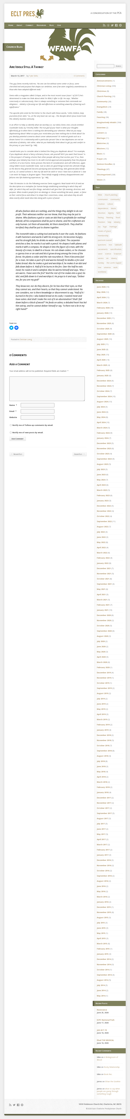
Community (102, 101)
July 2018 (101, 761)
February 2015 (103, 949)
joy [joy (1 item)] (99, 226)
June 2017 (101, 829)
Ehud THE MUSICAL (105, 1040)
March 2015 (102, 943)
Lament (100, 133)
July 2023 (101, 469)
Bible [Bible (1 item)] (100, 195)
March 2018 (102, 782)
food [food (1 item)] (118, 217)
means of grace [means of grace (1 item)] (104, 231)
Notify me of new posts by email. (27, 432)
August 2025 (102, 339)
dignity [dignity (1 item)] (111, 213)
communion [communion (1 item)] (103, 199)
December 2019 (104, 672)
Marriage (101, 138)
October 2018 (103, 745)
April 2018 (101, 777)
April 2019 (101, 714)
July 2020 (101, 641)
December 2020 (104, 615)
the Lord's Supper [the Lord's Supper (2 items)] (114, 263)
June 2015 (101, 928)
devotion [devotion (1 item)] (101, 213)
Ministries (101, 143)
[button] (65, 44)
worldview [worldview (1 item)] (102, 272)
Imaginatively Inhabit (106, 122)
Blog (51, 25)
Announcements (104, 81)
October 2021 (103, 579)
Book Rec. (108, 1074)
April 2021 (101, 594)
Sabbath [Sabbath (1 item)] (118, 245)
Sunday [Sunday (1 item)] (101, 263)
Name (13, 405)
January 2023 (102, 500)
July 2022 (101, 532)
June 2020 (101, 646)
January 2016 (102, 902)
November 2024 (104, 386)
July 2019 (101, 698)
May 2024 (101, 417)
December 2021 (104, 568)
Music (99, 153)
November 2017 (104, 803)
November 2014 (104, 964)
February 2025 (103, 370)
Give (59, 25)
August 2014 (102, 980)
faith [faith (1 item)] (118, 213)
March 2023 (102, 490)
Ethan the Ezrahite (112, 1081)
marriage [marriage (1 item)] (113, 226)
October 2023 (103, 453)
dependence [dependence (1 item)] (103, 208)
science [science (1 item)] (108, 253)
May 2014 (101, 996)
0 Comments (71, 75)
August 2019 (102, 693)
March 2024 (102, 427)
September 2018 (104, 751)
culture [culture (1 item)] (110, 204)
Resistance (102, 1010)
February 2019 (103, 724)
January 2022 (102, 563)
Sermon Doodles (104, 164)
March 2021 (102, 599)
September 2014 (104, 975)
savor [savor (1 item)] (100, 253)
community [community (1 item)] (115, 199)
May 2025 (101, 354)
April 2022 (101, 547)
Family (100, 112)
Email (12, 411)
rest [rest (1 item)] (110, 245)
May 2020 (101, 651)
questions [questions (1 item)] (102, 245)
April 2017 (101, 839)
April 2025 (101, 360)
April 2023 (101, 485)
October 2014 (103, 969)
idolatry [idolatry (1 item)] (117, 222)
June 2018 (101, 766)
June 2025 (101, 349)
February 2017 (103, 850)
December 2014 (104, 959)
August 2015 (102, 917)
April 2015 (101, 938)
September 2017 (104, 813)
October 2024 (103, 391)
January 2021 (102, 610)
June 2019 (101, 704)
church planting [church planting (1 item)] (111, 195)
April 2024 (101, 422)
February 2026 (103, 308)
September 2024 (104, 396)
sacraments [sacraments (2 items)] (103, 249)
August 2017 (102, 818)
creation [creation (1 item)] (101, 204)
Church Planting (104, 96)
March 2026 (102, 302)
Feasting (101, 117)
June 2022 (101, 537)
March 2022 (102, 552)
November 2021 (104, 573)
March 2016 (102, 897)
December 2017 (104, 797)
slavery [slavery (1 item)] (114, 258)
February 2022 (103, 558)
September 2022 (104, 521)
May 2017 (101, 834)
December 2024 (104, 381)
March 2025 (102, 365)
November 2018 (104, 740)
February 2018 (103, 787)
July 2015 (101, 922)
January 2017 (102, 855)
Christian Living (25, 339)
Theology (101, 169)
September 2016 (104, 876)
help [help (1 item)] (109, 222)
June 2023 (101, 474)
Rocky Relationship (112, 1067)
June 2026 (101, 287)
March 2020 (102, 662)
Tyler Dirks (33, 76)
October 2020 (103, 625)
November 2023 (104, 448)
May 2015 (101, 933)
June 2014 (101, 990)
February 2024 (103, 433)
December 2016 (104, 860)
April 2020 (101, 657)
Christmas (101, 91)
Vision (99, 180)
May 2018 (101, 771)
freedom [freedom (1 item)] (101, 222)
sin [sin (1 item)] (107, 258)
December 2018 (104, 735)
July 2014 (101, 985)
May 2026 (101, 292)
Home (10, 25)
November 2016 (104, 865)
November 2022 (104, 511)
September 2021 (104, 584)
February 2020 (103, 667)
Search (118, 66)
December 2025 (104, 318)
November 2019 (104, 678)
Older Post (79, 454)
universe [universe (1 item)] (107, 267)
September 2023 (104, 459)
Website (13, 417)
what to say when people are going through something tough (108, 1091)
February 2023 (103, 495)
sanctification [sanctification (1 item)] (115, 249)
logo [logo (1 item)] (105, 226)
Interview (101, 127)
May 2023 (101, 480)
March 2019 (102, 719)
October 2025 (103, 328)
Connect (29, 25)
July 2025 (101, 344)
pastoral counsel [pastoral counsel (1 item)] (105, 240)
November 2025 (104, 323)
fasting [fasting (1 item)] (101, 217)
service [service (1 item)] (101, 258)
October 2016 (103, 870)
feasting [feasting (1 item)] (109, 217)
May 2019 (101, 709)
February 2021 (103, 605)
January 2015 (102, 954)
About (19, 25)
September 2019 (104, 688)
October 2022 (103, 516)
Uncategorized (104, 174)
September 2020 (104, 631)
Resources (41, 25)
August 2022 (102, 526)
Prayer (100, 159)
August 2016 (102, 881)
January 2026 (102, 313)
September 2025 (104, 334)
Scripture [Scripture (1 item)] (117, 253)
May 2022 (101, 542)
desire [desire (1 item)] (113, 208)
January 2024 (102, 438)
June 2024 (101, 412)
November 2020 (104, 620)
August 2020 (102, 636)
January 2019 (102, 730)
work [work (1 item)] (115, 267)
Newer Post (16, 454)
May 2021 (101, 589)
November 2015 (104, 912)
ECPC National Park (105, 1020)
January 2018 (102, 792)
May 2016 (101, 891)
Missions (101, 148)
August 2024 (102, 401)
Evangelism (102, 107)
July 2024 (101, 407)
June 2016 (101, 886)
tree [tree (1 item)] (99, 267)
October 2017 (103, 808)
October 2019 (103, 683)
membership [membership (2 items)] (103, 235)
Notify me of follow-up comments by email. (32, 425)
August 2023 (102, 464)
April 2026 (101, 297)
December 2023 (104, 443)
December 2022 (104, 506)
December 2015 (104, 907)
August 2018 (102, 756)
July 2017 (101, 823)
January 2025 (102, 375)
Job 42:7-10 (102, 1030)
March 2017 (102, 844)
